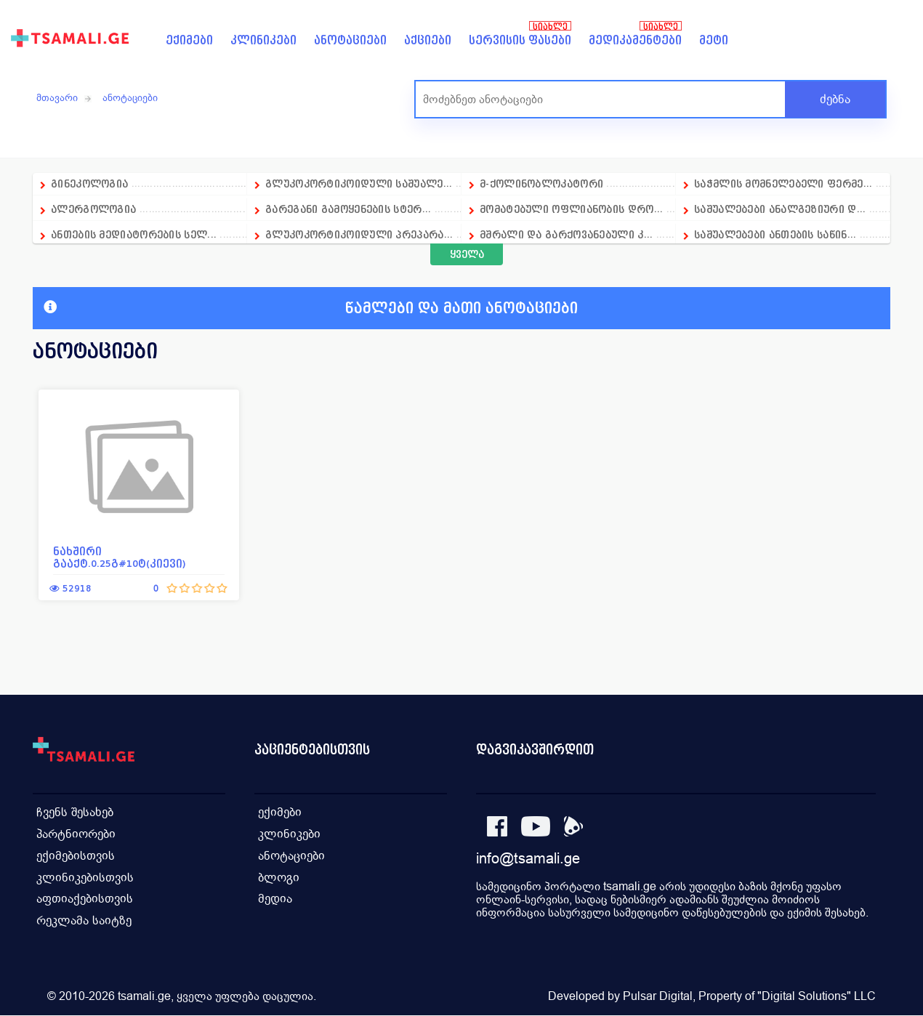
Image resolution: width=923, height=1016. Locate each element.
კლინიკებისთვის (85, 877)
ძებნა (835, 99)
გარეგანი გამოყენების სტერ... (348, 208)
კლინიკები (263, 40)
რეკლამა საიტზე (84, 921)
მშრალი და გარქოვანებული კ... (566, 234)
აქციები (427, 40)
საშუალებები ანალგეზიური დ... (780, 208)
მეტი (713, 40)
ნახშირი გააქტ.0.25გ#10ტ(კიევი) (119, 557)
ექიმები (189, 40)
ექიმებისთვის (75, 856)
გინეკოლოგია (89, 183)
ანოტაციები (350, 40)
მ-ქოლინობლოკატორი (541, 183)
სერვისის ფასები (520, 40)
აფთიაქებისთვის (84, 899)
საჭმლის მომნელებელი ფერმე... (783, 183)
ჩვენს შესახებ (74, 812)
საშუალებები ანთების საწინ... (775, 234)
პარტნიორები (76, 834)
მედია (275, 899)
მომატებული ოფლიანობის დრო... (571, 208)
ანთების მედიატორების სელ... (134, 234)
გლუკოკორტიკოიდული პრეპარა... (359, 234)
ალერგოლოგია (95, 208)
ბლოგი (278, 877)
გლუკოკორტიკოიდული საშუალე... (358, 183)
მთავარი (57, 97)
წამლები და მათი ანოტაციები (311, 308)
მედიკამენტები (635, 40)
